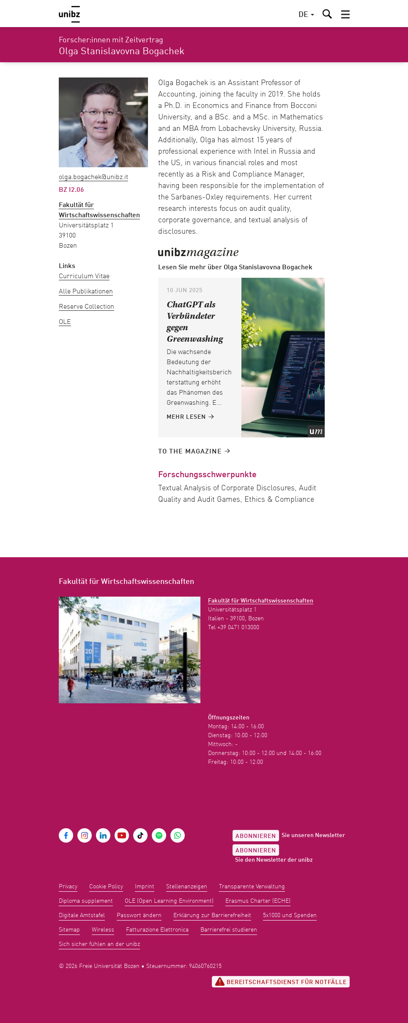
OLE (65, 322)
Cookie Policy (106, 887)
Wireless (103, 930)
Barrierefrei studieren (228, 930)
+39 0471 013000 (238, 627)
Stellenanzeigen (186, 887)
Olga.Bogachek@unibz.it (93, 177)
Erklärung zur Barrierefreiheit (212, 915)
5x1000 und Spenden (290, 915)
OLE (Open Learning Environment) (169, 901)
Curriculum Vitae (84, 276)
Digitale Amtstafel (82, 915)
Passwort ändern (139, 915)
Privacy (68, 887)
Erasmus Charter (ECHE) (257, 901)
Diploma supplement (86, 901)
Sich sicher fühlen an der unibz (99, 944)
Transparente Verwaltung (252, 887)
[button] (345, 14)
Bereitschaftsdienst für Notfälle (281, 981)
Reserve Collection (86, 307)
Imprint (144, 887)
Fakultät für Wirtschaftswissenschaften (260, 601)
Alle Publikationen (86, 291)
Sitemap (69, 930)
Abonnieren (255, 836)
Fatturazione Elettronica (157, 930)
